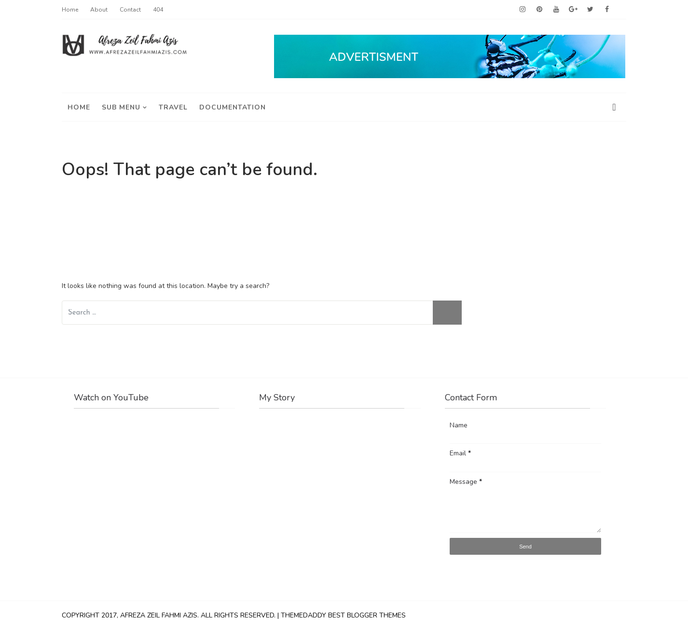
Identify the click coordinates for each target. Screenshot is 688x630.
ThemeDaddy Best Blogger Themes (343, 615)
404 (158, 10)
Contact (130, 10)
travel (173, 107)
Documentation (232, 107)
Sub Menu (121, 107)
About (99, 10)
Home (70, 10)
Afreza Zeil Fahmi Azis (158, 615)
